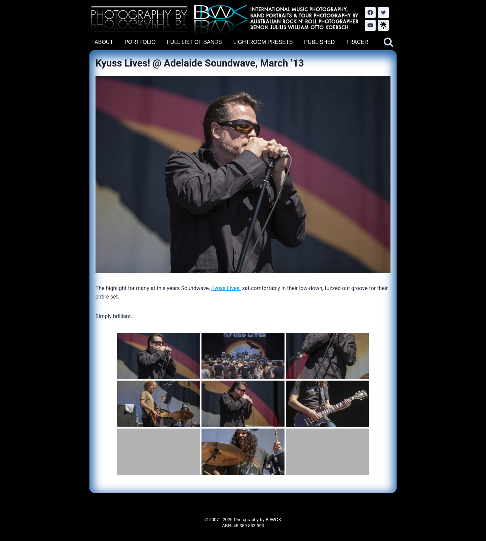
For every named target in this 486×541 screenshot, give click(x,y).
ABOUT (103, 42)
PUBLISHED (319, 42)
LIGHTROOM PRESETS (263, 42)
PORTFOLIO (140, 42)
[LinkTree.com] (383, 25)
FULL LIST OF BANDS (194, 42)
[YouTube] (370, 25)
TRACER (357, 42)
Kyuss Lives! (226, 288)
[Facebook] (370, 12)
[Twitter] (383, 12)
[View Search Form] (388, 42)
